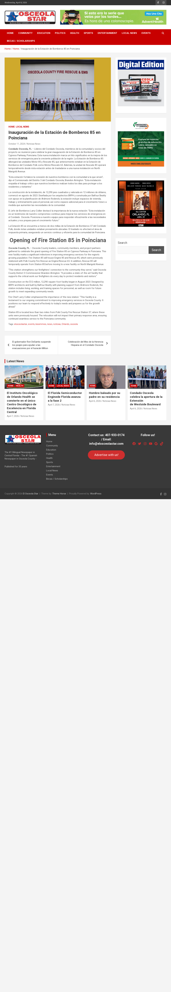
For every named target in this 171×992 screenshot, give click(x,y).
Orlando (65, 324)
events (31, 324)
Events (146, 33)
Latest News (15, 361)
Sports (88, 33)
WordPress (95, 493)
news (49, 324)
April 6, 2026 (95, 401)
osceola (74, 324)
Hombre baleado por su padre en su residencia (104, 395)
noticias (57, 324)
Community (25, 33)
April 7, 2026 (13, 416)
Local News (129, 33)
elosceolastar (20, 324)
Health (74, 33)
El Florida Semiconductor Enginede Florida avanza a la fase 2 (65, 396)
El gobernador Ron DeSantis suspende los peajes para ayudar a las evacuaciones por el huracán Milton (31, 345)
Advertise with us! (106, 455)
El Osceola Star (30, 493)
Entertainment (107, 33)
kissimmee (41, 324)
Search (122, 243)
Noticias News (33, 144)
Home (10, 33)
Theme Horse (59, 493)
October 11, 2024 (16, 144)
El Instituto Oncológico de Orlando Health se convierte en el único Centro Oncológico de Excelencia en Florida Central (22, 402)
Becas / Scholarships (21, 41)
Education (43, 33)
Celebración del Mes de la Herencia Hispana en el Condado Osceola (85, 343)
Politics (60, 33)
